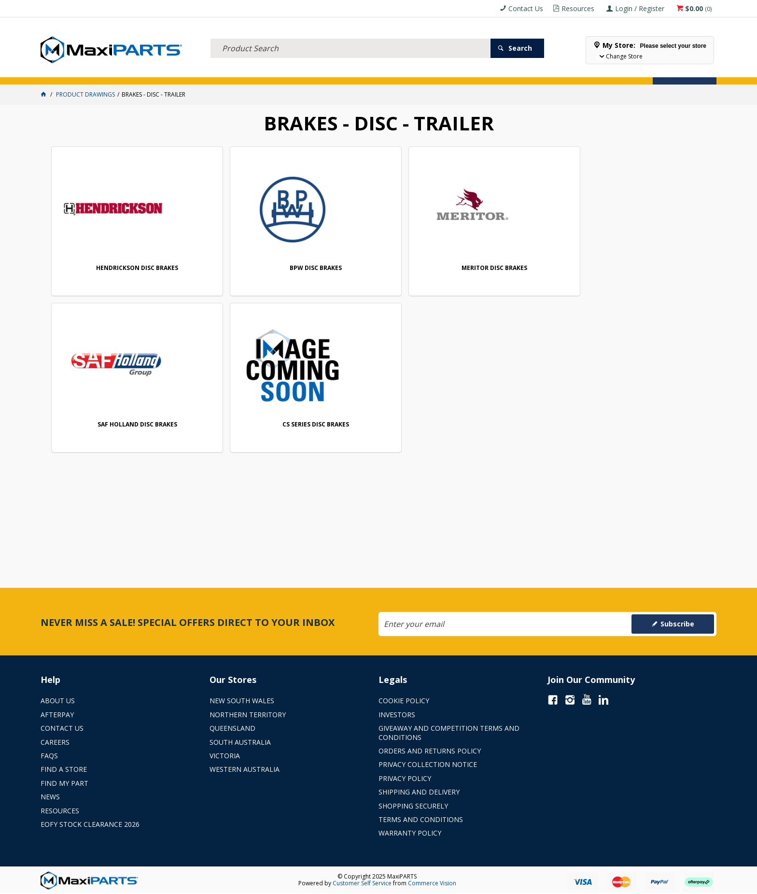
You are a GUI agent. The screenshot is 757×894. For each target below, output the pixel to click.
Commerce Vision (432, 883)
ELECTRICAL (117, 72)
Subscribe (677, 623)
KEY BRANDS (370, 72)
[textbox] (350, 36)
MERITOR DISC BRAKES (382, 268)
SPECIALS (416, 72)
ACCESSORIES (66, 72)
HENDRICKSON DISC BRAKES (114, 268)
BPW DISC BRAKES (248, 268)
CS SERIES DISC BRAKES (649, 268)
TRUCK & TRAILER (236, 72)
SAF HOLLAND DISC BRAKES (516, 268)
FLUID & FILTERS (172, 72)
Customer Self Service (362, 883)
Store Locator (467, 72)
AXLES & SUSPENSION (307, 72)
